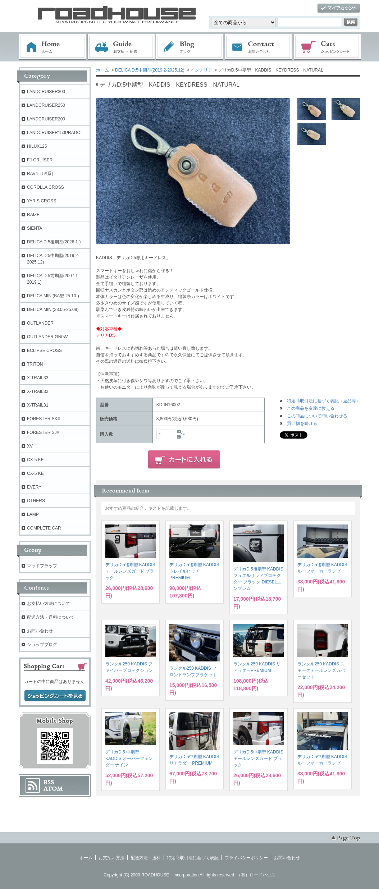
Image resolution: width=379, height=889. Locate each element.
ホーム (52, 47)
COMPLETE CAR (44, 528)
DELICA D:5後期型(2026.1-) (54, 241)
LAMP (33, 514)
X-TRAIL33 (37, 377)
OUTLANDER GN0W (47, 336)
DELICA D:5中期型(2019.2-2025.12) (149, 70)
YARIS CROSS (41, 200)
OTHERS (36, 500)
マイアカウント (338, 8)
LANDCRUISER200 (46, 119)
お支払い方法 (111, 857)
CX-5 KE (35, 473)
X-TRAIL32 (37, 391)
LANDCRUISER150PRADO (54, 132)
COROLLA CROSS (45, 187)
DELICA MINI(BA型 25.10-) (53, 295)
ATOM (53, 789)
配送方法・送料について (50, 617)
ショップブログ (42, 644)
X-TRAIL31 (37, 405)
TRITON (35, 364)
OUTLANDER (40, 323)
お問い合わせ (258, 47)
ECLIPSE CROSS (44, 350)
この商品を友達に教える (310, 408)
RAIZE (33, 214)
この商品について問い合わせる (317, 415)
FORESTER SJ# (43, 432)
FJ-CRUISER (39, 159)
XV (30, 446)
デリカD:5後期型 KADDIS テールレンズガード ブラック (130, 571)
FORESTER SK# (43, 418)
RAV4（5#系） (41, 173)
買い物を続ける (302, 423)
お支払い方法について (48, 603)
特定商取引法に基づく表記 (193, 857)
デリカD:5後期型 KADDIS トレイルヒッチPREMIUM (194, 571)
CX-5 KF (35, 459)
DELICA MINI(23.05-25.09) (52, 309)
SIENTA (34, 228)
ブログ (190, 47)
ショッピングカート (327, 47)
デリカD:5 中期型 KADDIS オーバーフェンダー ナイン (129, 758)
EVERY (34, 487)
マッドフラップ (42, 565)
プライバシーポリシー (246, 857)
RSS (49, 782)
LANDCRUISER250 (46, 105)
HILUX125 (37, 146)
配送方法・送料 (146, 857)
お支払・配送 (121, 47)
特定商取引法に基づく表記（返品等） (323, 400)
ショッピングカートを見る (55, 696)
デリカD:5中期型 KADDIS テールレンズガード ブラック (258, 758)
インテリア (201, 70)
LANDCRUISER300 (46, 91)
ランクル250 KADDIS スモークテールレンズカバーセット (321, 670)
